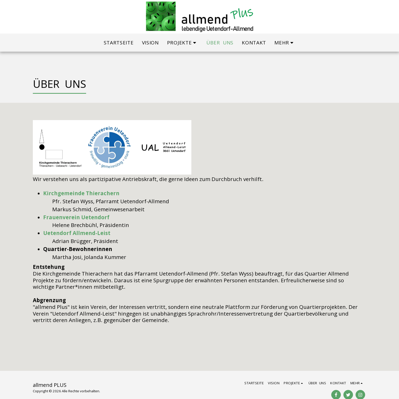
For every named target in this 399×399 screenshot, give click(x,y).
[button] (182, 43)
